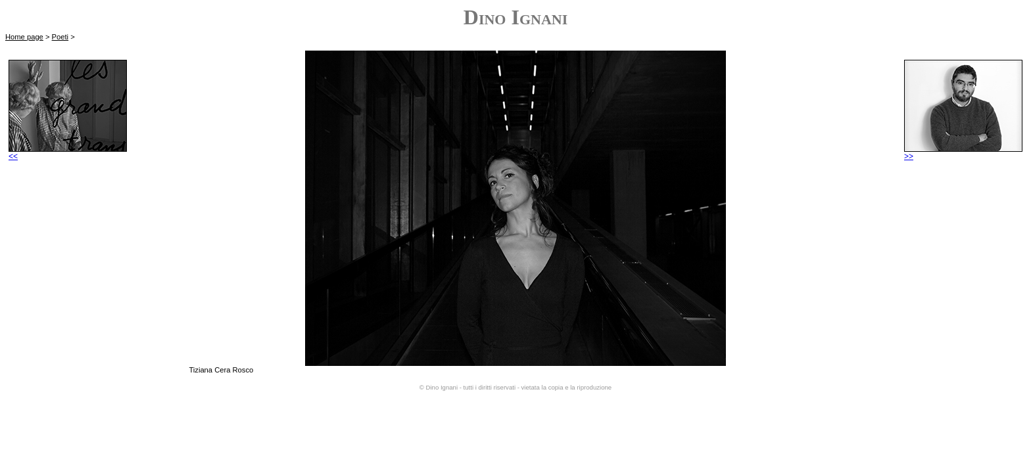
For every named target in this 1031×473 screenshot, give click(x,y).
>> (963, 153)
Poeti (60, 37)
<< (68, 153)
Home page (24, 37)
